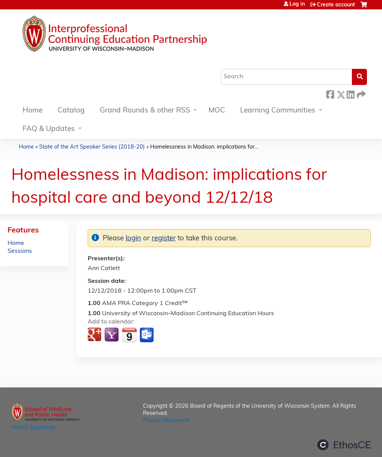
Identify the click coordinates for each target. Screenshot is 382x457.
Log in (297, 4)
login (133, 238)
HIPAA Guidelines (33, 428)
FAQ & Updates (49, 129)
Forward (360, 93)
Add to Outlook (147, 335)
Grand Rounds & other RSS (145, 110)
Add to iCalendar (129, 334)
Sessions (20, 251)
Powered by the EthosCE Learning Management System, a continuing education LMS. (344, 444)
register (164, 238)
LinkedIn (350, 93)
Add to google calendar (95, 335)
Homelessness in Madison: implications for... (204, 147)
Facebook (330, 93)
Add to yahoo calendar (112, 335)
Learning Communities (277, 110)
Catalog (71, 110)
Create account (336, 5)
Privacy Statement (166, 421)
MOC (217, 110)
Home (33, 110)
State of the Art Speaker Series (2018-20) (92, 147)
